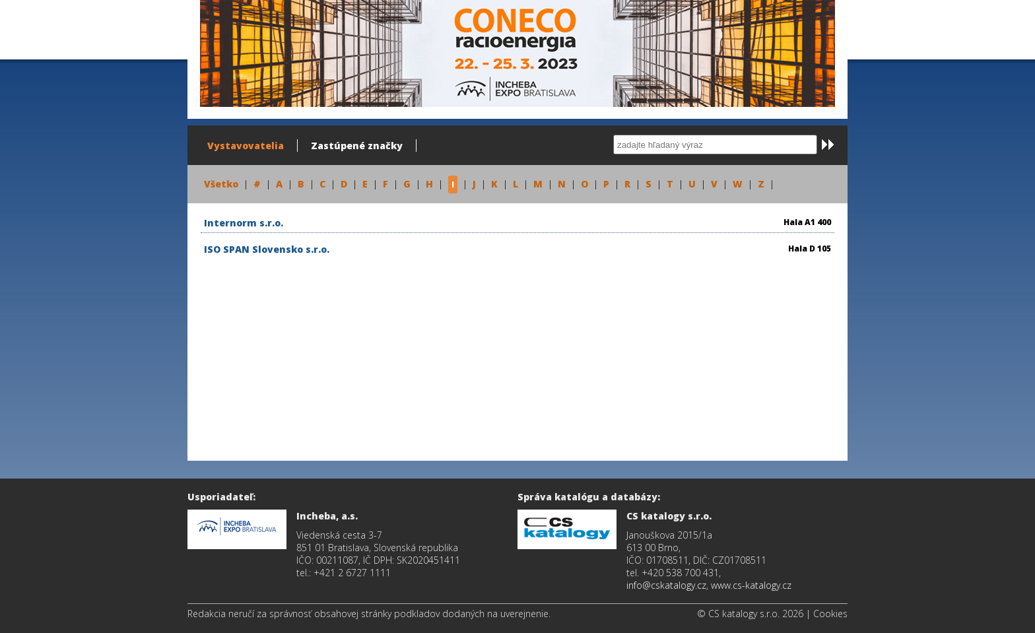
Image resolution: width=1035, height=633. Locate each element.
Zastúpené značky (357, 145)
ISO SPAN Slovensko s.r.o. (266, 249)
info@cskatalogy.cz (666, 585)
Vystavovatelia (245, 145)
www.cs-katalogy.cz (751, 585)
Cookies (830, 613)
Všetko (221, 184)
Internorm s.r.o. (243, 223)
